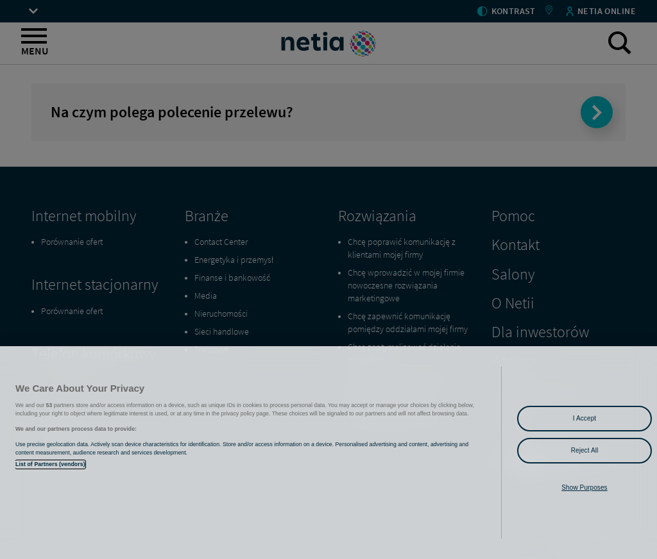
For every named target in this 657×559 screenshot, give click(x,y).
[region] (328, 452)
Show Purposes (584, 487)
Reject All (585, 450)
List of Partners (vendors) (50, 464)
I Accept (584, 418)
